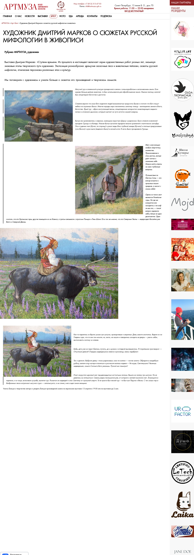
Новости (30, 16)
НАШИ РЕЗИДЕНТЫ (178, 10)
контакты (92, 16)
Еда (71, 16)
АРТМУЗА (5, 23)
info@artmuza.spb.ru (93, 6)
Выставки (43, 16)
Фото (62, 16)
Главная (7, 16)
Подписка (106, 16)
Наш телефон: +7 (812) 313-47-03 (87, 4)
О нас (18, 16)
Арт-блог (14, 23)
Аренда (80, 16)
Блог (53, 16)
